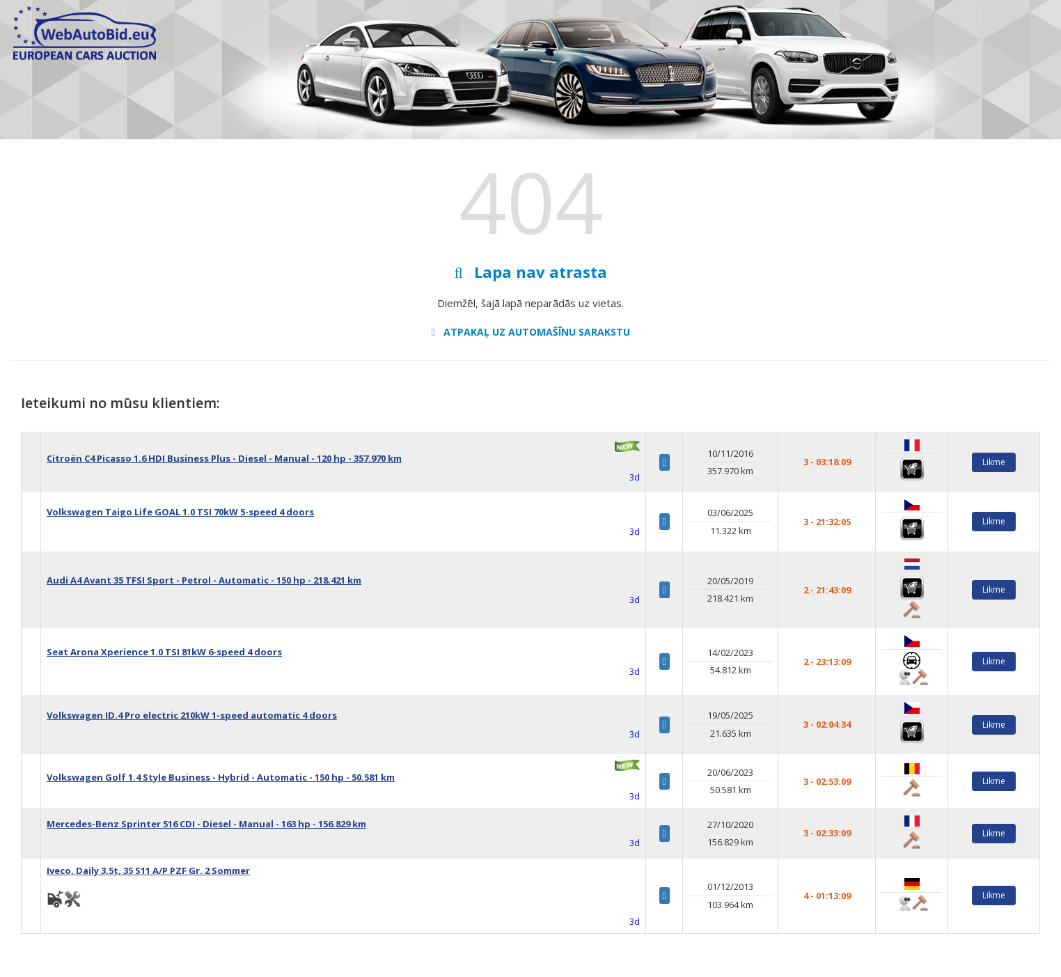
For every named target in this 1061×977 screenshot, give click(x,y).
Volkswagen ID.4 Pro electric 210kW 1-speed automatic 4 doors (192, 715)
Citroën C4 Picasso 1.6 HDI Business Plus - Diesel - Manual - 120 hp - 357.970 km (224, 458)
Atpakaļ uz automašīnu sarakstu (530, 331)
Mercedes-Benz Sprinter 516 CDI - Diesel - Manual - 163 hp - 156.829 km (206, 824)
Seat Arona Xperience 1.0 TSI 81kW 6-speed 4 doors (164, 652)
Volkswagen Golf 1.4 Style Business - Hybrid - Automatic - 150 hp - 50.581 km (221, 777)
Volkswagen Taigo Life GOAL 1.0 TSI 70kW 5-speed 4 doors (180, 512)
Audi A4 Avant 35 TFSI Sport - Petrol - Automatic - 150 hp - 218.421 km (204, 580)
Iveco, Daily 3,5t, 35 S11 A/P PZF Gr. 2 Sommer (148, 870)
